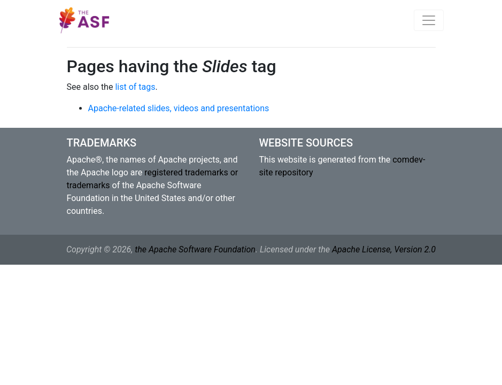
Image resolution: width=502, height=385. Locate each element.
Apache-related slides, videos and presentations (178, 108)
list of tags (135, 87)
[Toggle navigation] (429, 20)
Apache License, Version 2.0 (384, 249)
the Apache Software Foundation (195, 249)
